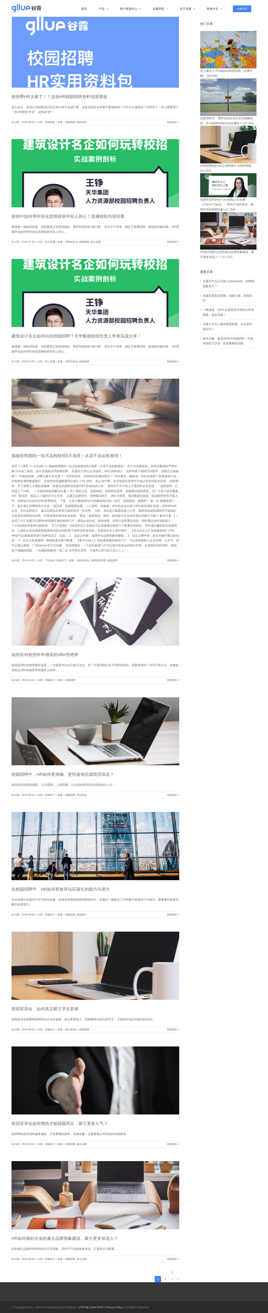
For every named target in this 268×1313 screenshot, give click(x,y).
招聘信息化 (71, 241)
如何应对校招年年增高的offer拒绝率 (45, 654)
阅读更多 (172, 122)
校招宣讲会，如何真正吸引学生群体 (45, 1009)
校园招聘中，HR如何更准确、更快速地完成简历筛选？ (63, 774)
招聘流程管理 (98, 560)
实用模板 (50, 122)
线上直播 (50, 241)
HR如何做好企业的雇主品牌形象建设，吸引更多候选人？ (65, 1238)
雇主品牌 (96, 241)
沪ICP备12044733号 (91, 1307)
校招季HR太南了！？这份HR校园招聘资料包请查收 (59, 96)
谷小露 (15, 122)
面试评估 (82, 122)
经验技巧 (61, 560)
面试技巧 (82, 914)
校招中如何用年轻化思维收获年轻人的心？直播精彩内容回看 (68, 216)
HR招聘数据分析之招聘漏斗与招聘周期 (225, 165)
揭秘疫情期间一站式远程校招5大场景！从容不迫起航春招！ (67, 455)
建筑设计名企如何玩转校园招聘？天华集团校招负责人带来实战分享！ (76, 336)
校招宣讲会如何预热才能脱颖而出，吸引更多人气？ (60, 1123)
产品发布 (50, 560)
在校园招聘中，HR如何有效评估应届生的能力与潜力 (61, 889)
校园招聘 (70, 122)
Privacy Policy (114, 1307)
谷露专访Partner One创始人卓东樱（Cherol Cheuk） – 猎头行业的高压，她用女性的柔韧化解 (227, 204)
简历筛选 (82, 795)
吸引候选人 (71, 1029)
